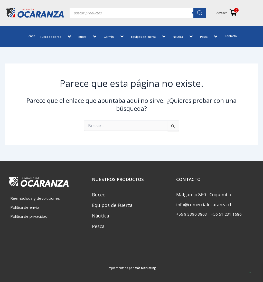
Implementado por (132, 268)
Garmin (115, 37)
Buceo (88, 37)
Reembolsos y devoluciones (35, 198)
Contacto (231, 36)
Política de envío (24, 207)
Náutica (184, 37)
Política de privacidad (29, 216)
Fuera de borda (56, 37)
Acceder (222, 13)
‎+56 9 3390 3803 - (193, 214)
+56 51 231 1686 (226, 214)
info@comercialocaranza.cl (203, 204)
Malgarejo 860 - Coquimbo (203, 194)
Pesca (210, 37)
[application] (63, 37)
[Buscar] (199, 13)
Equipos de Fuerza (149, 37)
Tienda (30, 36)
